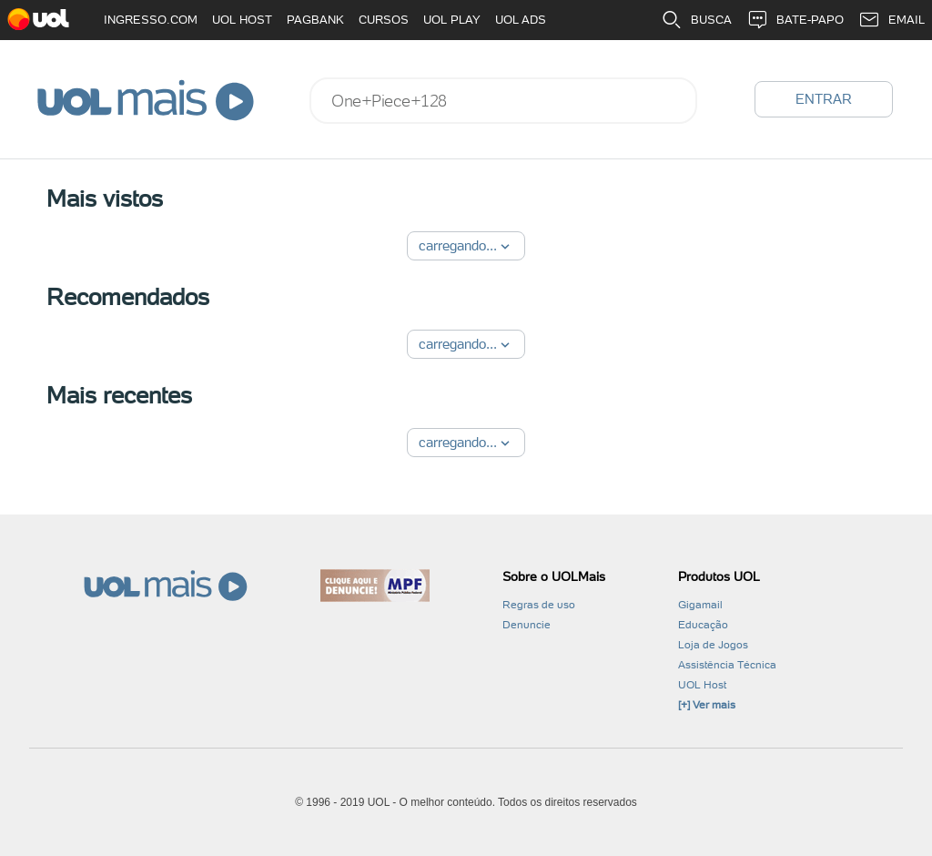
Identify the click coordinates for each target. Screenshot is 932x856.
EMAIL (891, 20)
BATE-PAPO (795, 20)
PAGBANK (315, 19)
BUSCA (696, 20)
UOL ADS (520, 19)
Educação (703, 624)
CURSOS (384, 19)
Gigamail (700, 604)
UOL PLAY (452, 19)
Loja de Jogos (713, 644)
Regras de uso (538, 604)
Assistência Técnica (727, 664)
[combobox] (503, 100)
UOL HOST (242, 19)
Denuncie (526, 624)
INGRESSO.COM (151, 19)
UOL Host (702, 684)
